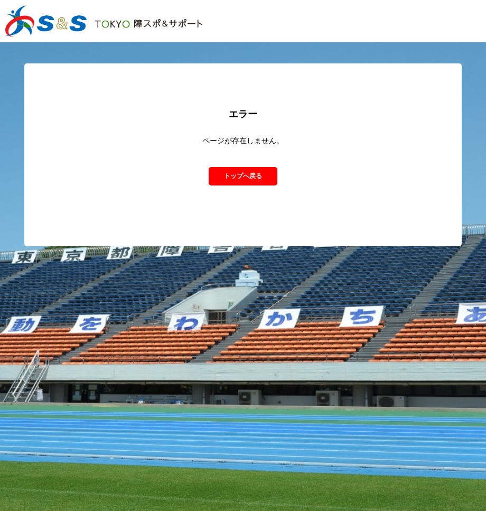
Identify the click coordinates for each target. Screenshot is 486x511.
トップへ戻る (243, 176)
